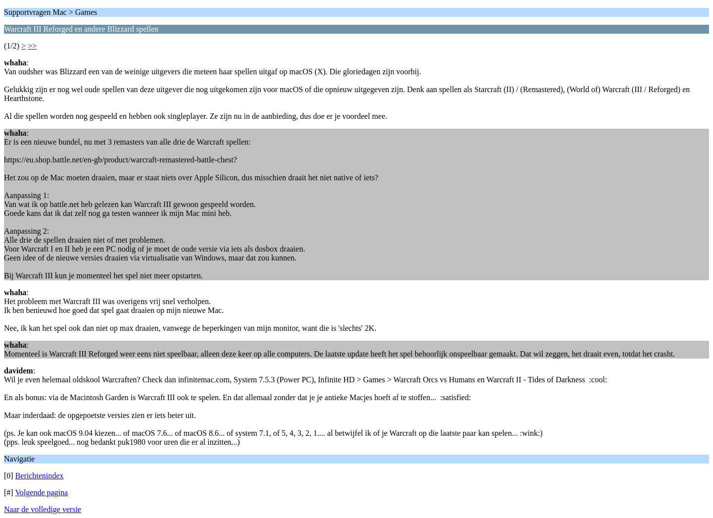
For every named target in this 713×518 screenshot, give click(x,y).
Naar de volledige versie (42, 509)
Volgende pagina (41, 492)
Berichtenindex (39, 475)
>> (32, 46)
